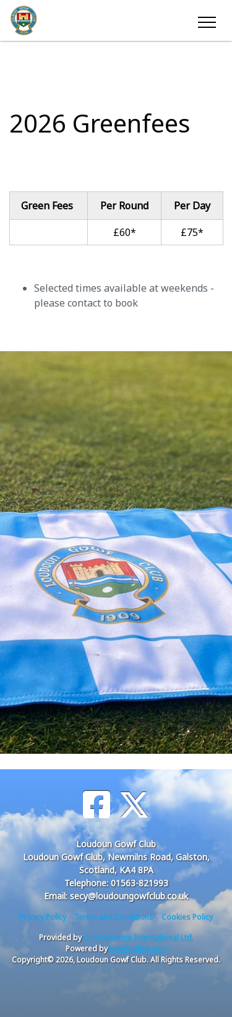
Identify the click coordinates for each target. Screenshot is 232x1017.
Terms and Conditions (113, 917)
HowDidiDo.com (138, 948)
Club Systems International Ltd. (139, 937)
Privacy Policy (42, 917)
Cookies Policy (187, 917)
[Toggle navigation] (206, 20)
